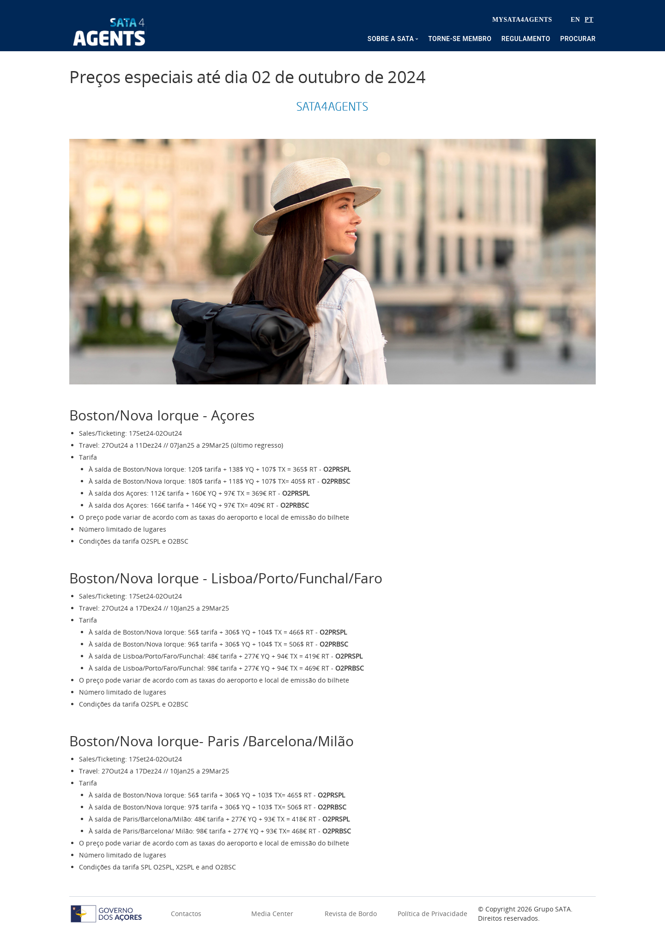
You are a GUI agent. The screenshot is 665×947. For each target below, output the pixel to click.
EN (575, 19)
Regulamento (526, 38)
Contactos (186, 913)
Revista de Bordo (351, 913)
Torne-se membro (459, 38)
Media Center (272, 913)
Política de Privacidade (432, 913)
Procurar (578, 38)
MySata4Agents (522, 19)
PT (589, 19)
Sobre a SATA (391, 38)
